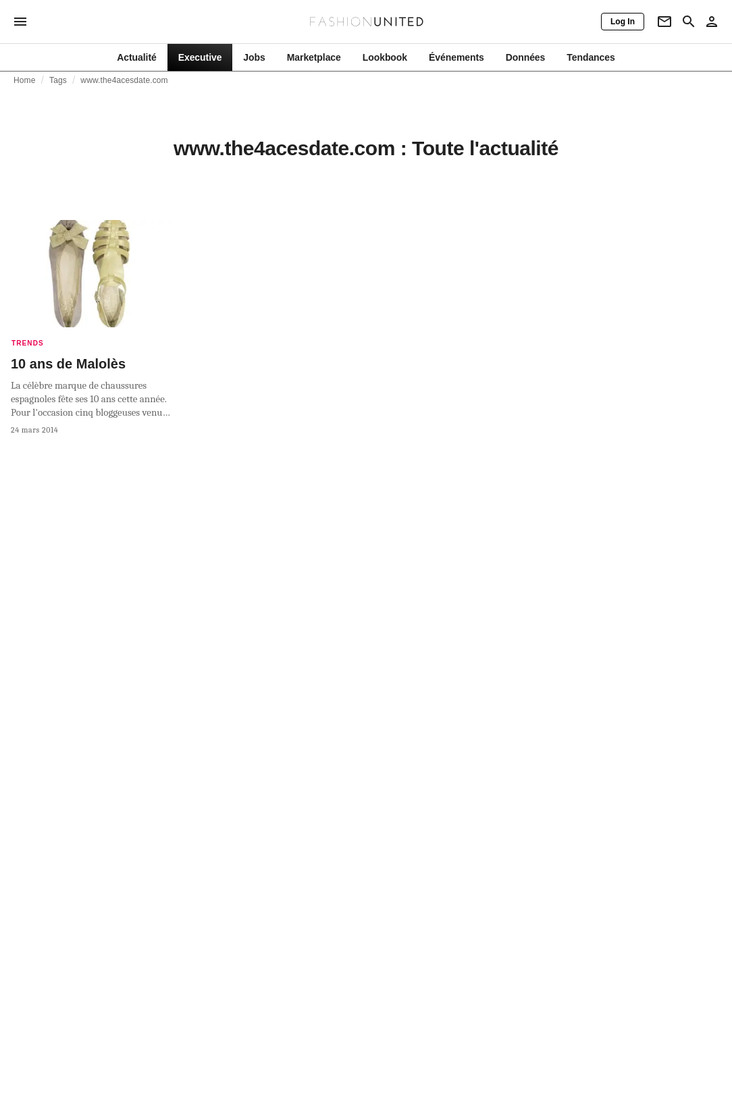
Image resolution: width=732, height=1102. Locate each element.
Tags (58, 80)
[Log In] (622, 21)
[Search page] (689, 21)
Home (25, 80)
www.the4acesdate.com (123, 80)
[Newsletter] (664, 21)
